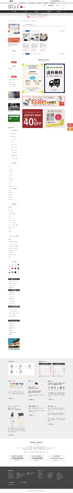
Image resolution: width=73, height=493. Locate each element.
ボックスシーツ (40, 475)
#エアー (10, 86)
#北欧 (13, 86)
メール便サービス (12, 303)
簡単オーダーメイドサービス (13, 281)
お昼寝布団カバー (50, 475)
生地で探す (36, 11)
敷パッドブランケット (41, 477)
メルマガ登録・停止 (60, 477)
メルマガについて (10, 475)
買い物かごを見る (59, 475)
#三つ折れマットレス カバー (13, 80)
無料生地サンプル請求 (12, 283)
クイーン (10, 181)
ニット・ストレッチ (12, 220)
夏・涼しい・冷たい (12, 254)
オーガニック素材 (12, 213)
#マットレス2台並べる (12, 84)
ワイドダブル (11, 179)
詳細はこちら (11, 398)
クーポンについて (10, 476)
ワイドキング (11, 186)
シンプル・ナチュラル (13, 243)
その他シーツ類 (50, 477)
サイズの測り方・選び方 (13, 311)
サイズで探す (25, 11)
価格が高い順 (36, 53)
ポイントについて (10, 472)
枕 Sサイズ (11, 192)
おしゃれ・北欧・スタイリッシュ (13, 241)
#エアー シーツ (11, 82)
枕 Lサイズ (11, 197)
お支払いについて (12, 325)
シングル (10, 172)
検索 (14, 62)
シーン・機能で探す (48, 11)
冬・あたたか (11, 252)
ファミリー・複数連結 (13, 188)
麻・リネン (11, 209)
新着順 (40, 53)
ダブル (10, 177)
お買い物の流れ (11, 323)
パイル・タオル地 (12, 222)
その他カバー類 (50, 476)
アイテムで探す (14, 11)
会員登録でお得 (11, 292)
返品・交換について (12, 328)
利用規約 (10, 334)
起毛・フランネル (12, 227)
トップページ (59, 472)
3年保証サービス (11, 287)
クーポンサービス (12, 296)
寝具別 (9, 239)
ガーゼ (10, 216)
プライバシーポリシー (20, 475)
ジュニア (10, 168)
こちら (45, 16)
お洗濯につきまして (12, 316)
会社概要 (10, 330)
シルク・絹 (11, 211)
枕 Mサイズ (11, 195)
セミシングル (11, 170)
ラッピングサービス (12, 285)
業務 (9, 257)
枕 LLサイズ (11, 199)
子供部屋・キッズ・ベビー (13, 250)
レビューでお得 (11, 300)
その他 (10, 190)
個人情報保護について (12, 332)
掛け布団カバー (40, 472)
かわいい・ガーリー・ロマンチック (13, 248)
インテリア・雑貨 (50, 472)
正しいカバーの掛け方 (12, 314)
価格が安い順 (32, 53)
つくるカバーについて (12, 309)
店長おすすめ (59, 11)
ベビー (10, 166)
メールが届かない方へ (11, 484)
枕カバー (39, 476)
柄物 (9, 229)
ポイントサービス (12, 294)
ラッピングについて (11, 477)
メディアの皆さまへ (23, 482)
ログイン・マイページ (60, 476)
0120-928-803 (55, 1)
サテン (10, 218)
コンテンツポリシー (20, 476)
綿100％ (10, 207)
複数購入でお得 (11, 298)
